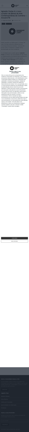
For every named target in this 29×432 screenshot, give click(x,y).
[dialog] (14, 216)
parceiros (13, 75)
